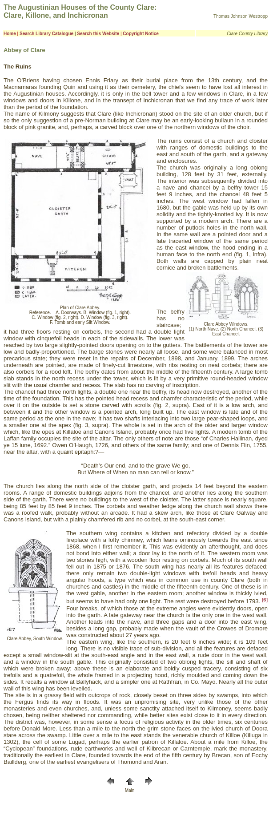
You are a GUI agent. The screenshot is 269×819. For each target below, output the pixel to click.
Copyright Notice (141, 33)
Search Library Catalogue (46, 33)
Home (10, 33)
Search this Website (98, 33)
